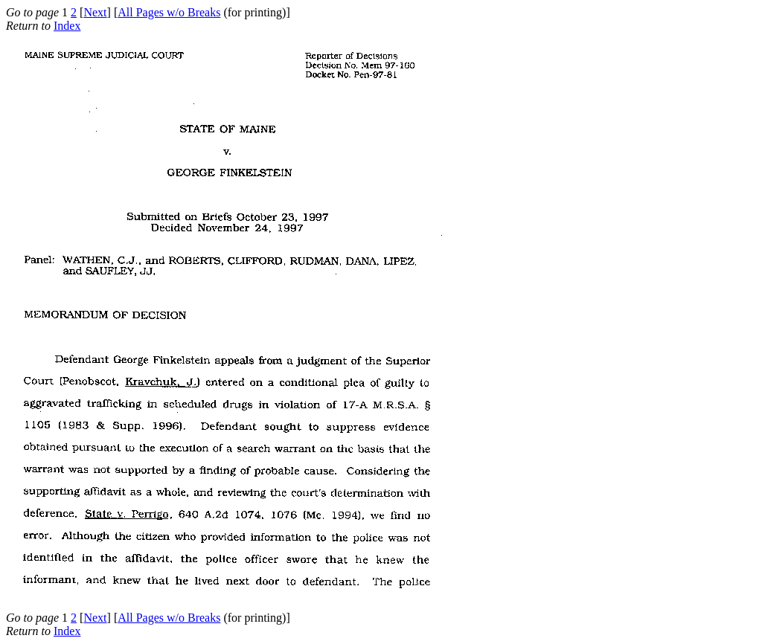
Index (67, 25)
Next (94, 12)
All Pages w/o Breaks (169, 12)
